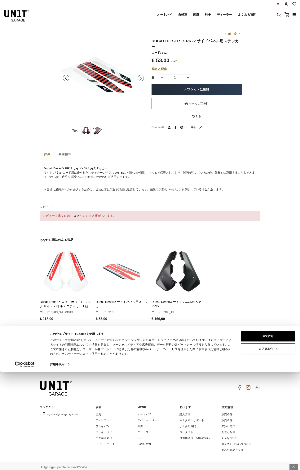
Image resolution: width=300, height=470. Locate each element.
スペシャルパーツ (149, 413)
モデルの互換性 (196, 103)
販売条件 (227, 407)
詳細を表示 (57, 462)
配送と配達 (159, 69)
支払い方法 (228, 418)
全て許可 (268, 434)
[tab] (47, 154)
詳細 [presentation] (47, 154)
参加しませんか (194, 348)
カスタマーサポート (191, 413)
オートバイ (164, 14)
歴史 (208, 14)
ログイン (79, 215)
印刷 (196, 116)
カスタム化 (268, 446)
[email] (153, 348)
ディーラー (224, 14)
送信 (198, 127)
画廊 (196, 14)
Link (176, 356)
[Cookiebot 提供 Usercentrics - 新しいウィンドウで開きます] (25, 462)
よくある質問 (247, 14)
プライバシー (104, 418)
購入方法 (185, 407)
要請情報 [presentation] (65, 154)
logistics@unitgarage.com (63, 407)
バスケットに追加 (196, 89)
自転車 (182, 14)
